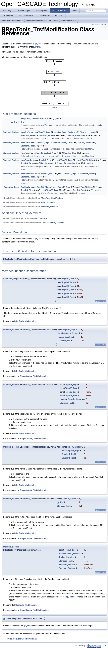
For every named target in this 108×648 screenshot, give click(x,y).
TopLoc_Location (88, 132)
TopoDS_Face (44, 132)
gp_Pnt (57, 153)
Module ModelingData (35, 20)
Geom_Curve (66, 143)
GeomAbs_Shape (11, 187)
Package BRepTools (68, 20)
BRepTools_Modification (52, 198)
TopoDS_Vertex (43, 153)
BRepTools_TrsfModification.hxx (22, 639)
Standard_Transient (49, 207)
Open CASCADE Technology (12, 20)
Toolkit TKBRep (52, 20)
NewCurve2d (26, 160)
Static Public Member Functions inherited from (33, 223)
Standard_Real (27, 135)
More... (38, 47)
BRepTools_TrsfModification (33, 118)
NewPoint (25, 153)
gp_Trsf (37, 44)
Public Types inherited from (24, 218)
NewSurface (26, 132)
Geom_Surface (68, 132)
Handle (57, 132)
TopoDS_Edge (43, 143)
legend (54, 107)
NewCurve (25, 143)
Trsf (23, 122)
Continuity (25, 187)
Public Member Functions (98, 24)
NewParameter (27, 174)
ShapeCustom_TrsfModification (34, 376)
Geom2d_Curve (55, 163)
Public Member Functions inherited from (32, 198)
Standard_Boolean (11, 132)
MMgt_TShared (48, 202)
